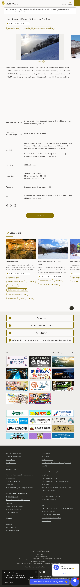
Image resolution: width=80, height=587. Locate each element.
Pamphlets (45, 475)
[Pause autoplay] (43, 61)
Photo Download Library (50, 478)
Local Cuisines (12, 286)
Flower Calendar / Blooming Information (19, 488)
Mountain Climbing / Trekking (17, 294)
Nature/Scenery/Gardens (15, 282)
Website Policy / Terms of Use (51, 518)
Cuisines (9, 503)
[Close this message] (73, 10)
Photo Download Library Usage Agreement (56, 481)
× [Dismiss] (77, 565)
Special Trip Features (13, 481)
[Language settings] (70, 3)
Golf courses (12, 298)
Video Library (46, 484)
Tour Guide (45, 457)
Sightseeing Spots (13, 28)
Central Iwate (10, 460)
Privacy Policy (46, 521)
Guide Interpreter (47, 460)
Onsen (22, 298)
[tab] (38, 61)
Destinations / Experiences (17, 493)
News (43, 505)
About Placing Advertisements (63, 353)
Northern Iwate (11, 469)
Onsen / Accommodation (14, 506)
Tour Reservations (12, 512)
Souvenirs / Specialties (13, 509)
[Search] (64, 3)
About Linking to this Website (51, 515)
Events (9, 518)
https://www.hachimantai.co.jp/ (37, 187)
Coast (8, 466)
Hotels (31, 298)
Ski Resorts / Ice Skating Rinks (43, 28)
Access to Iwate (11, 527)
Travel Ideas (10, 485)
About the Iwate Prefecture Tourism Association (40, 567)
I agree (31, 577)
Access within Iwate (12, 530)
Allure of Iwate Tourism (13, 457)
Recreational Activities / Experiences (18, 500)
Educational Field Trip (49, 500)
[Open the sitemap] (77, 3)
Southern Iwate (11, 463)
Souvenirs (27, 28)
